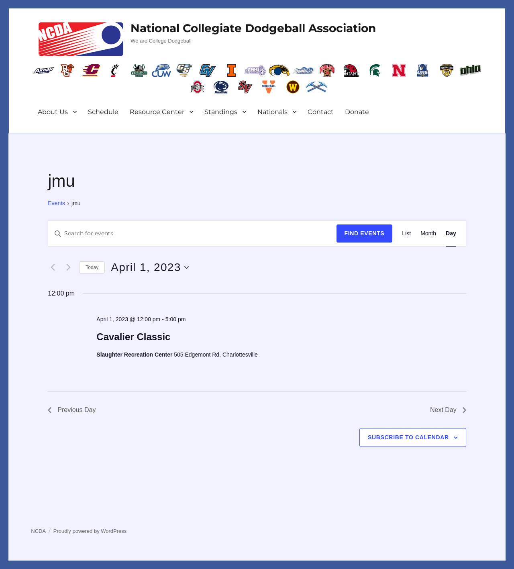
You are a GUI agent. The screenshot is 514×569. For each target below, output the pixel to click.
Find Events (365, 233)
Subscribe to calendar (408, 437)
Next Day (448, 409)
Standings (220, 112)
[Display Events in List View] (406, 233)
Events (56, 203)
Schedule (103, 112)
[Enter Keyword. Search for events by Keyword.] (192, 233)
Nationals (272, 112)
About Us (53, 112)
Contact (321, 112)
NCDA (38, 531)
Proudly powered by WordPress (90, 531)
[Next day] (68, 267)
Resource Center (157, 112)
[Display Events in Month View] (428, 233)
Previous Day (72, 409)
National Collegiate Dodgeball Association (253, 28)
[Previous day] (52, 267)
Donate (357, 112)
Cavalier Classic (133, 336)
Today (92, 267)
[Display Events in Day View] (451, 233)
